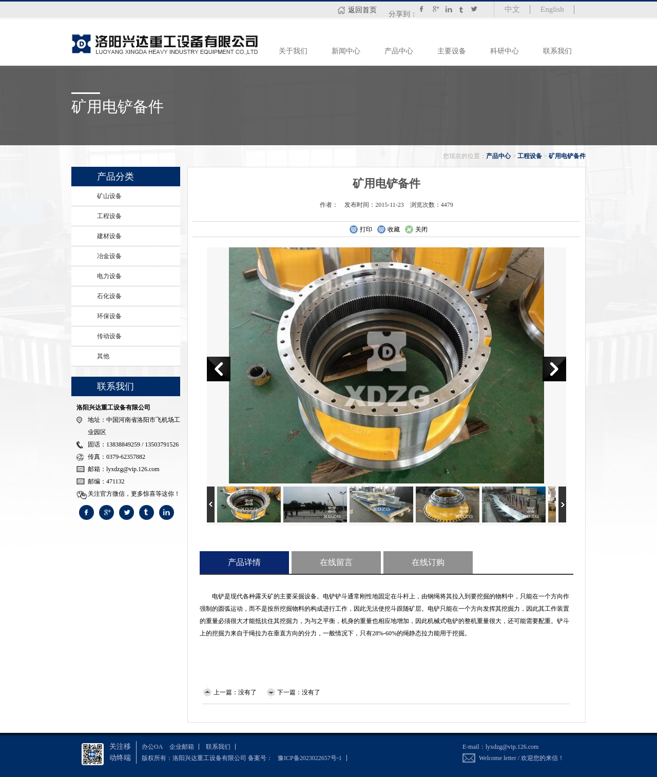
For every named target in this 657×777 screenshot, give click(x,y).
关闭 (416, 230)
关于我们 (293, 51)
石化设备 (109, 296)
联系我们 (557, 51)
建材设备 (109, 236)
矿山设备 (109, 196)
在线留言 (336, 562)
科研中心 (504, 51)
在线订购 (428, 562)
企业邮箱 (181, 746)
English (552, 9)
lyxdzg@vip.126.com (512, 746)
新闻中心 (346, 51)
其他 (103, 356)
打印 (360, 230)
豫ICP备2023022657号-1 (310, 758)
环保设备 (109, 316)
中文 (512, 9)
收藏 (388, 230)
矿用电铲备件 (567, 156)
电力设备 (109, 276)
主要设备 (451, 51)
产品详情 (244, 562)
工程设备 (529, 156)
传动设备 (109, 336)
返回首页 (362, 10)
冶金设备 (109, 256)
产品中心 (398, 51)
